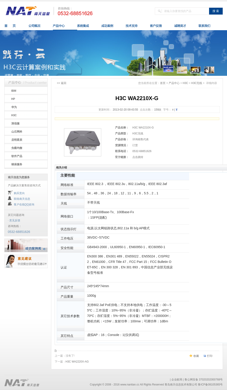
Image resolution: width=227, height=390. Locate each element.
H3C (185, 83)
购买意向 (19, 193)
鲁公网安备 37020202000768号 (204, 379)
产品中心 (174, 83)
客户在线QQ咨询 (24, 204)
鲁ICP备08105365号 (210, 384)
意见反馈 (14, 220)
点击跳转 (137, 157)
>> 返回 (61, 83)
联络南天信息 (22, 198)
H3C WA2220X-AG (77, 361)
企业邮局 (176, 379)
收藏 (196, 356)
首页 (162, 83)
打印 (209, 356)
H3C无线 (196, 83)
